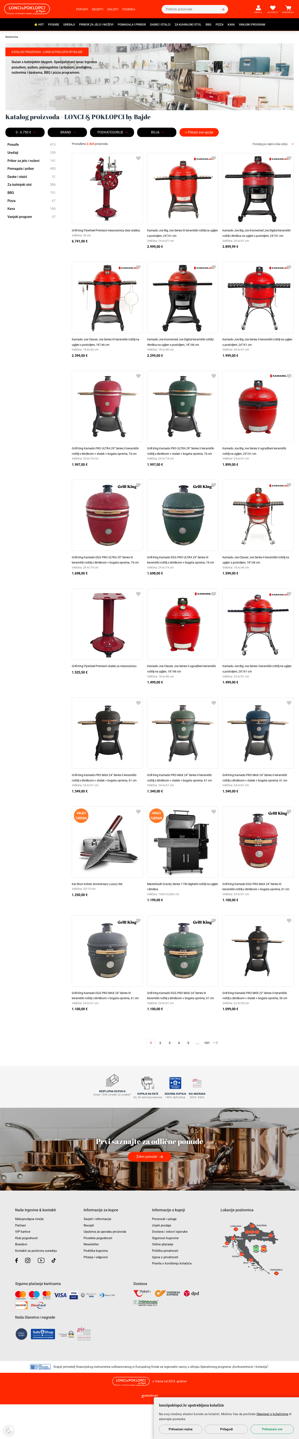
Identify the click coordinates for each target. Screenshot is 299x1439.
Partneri (21, 1260)
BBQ (208, 24)
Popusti (82, 9)
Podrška (128, 9)
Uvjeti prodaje (162, 1260)
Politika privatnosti (165, 1285)
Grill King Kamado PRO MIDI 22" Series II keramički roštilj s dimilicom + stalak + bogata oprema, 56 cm (256, 1030)
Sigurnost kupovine (166, 1272)
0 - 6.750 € (23, 132)
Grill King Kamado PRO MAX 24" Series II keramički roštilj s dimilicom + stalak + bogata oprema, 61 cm (105, 801)
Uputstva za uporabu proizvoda (106, 1266)
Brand (65, 132)
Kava (231, 24)
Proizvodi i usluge (165, 1253)
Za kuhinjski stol (188, 24)
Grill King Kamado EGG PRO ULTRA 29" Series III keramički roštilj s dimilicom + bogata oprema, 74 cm (107, 578)
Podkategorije (110, 132)
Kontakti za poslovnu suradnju (37, 1285)
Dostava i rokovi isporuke (170, 1266)
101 (207, 1080)
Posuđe (53, 24)
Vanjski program (252, 24)
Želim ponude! (146, 1191)
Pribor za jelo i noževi (96, 24)
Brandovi (21, 1279)
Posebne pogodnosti (99, 1272)
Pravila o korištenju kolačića (172, 1298)
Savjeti (112, 9)
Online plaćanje (163, 1279)
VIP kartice (23, 1266)
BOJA (155, 132)
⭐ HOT (39, 24)
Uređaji (69, 24)
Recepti (97, 9)
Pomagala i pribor (132, 24)
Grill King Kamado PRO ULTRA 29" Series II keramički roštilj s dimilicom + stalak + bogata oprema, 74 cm (105, 464)
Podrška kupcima (96, 1285)
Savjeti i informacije (98, 1253)
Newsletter (91, 1279)
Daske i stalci (160, 24)
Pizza (219, 24)
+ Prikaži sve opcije (199, 132)
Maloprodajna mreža (30, 1253)
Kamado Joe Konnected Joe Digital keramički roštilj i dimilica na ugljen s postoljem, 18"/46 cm (180, 350)
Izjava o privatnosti (166, 1292)
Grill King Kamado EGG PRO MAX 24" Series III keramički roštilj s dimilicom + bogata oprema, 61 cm (256, 915)
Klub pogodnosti (27, 1272)
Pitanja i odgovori (96, 1292)
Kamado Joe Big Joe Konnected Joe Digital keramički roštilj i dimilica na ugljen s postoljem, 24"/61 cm (257, 235)
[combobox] (273, 144)
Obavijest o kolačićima (272, 1414)
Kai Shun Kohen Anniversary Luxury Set (101, 910)
